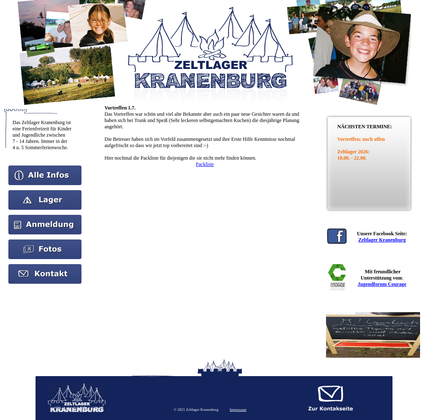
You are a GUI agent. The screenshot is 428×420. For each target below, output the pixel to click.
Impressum (237, 409)
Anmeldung (45, 218)
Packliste (205, 164)
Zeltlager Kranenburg (381, 240)
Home (45, 168)
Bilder (45, 242)
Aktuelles (45, 193)
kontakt (45, 267)
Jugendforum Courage (382, 284)
